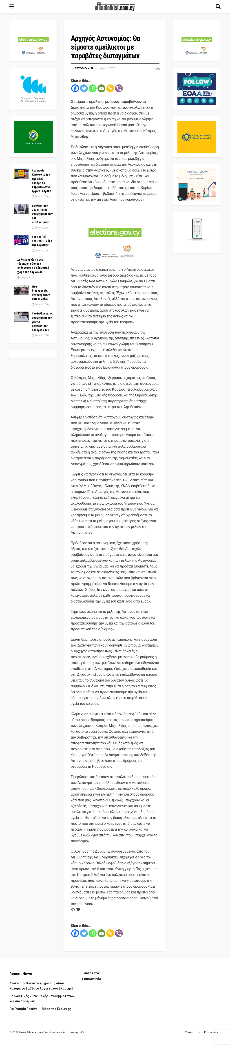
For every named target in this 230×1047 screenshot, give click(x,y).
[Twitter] (84, 88)
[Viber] (119, 88)
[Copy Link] (110, 88)
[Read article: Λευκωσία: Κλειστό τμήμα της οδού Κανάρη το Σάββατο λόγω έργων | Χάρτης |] (21, 174)
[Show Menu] (11, 6)
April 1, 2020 (107, 68)
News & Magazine (30, 1032)
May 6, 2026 (40, 196)
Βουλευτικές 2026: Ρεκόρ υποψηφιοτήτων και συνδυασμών (42, 214)
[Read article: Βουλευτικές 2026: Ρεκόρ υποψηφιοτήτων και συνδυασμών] (21, 209)
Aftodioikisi (83, 68)
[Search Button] (218, 6)
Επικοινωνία (91, 979)
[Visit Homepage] (115, 6)
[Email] (101, 88)
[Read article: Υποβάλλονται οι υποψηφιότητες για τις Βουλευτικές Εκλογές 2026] (21, 317)
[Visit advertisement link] (115, 235)
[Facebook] (75, 88)
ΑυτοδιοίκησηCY (73, 1032)
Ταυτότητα (90, 973)
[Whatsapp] (93, 88)
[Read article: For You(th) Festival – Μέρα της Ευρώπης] (21, 240)
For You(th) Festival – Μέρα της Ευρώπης (42, 240)
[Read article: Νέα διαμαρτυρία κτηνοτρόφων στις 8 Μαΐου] (21, 290)
